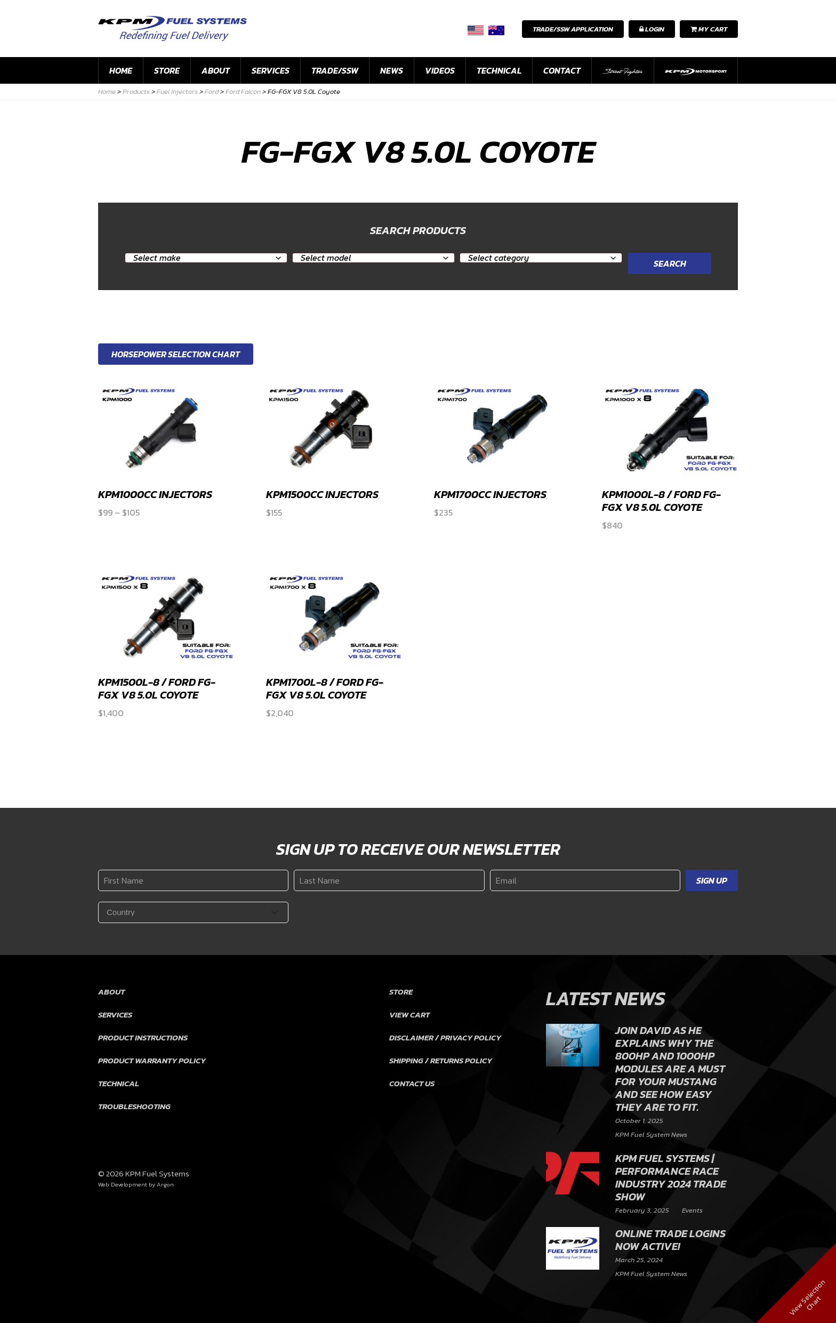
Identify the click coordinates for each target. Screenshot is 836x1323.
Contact (562, 70)
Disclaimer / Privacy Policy (445, 1037)
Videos (440, 70)
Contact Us (412, 1083)
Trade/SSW (334, 70)
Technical (499, 70)
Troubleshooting (134, 1106)
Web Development (122, 1184)
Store (167, 70)
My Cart (708, 29)
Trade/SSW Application (573, 29)
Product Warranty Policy (152, 1060)
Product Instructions (143, 1037)
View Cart (409, 1014)
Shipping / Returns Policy (440, 1060)
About (216, 70)
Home (120, 70)
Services (271, 70)
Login (651, 29)
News (391, 70)
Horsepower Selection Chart (175, 354)
